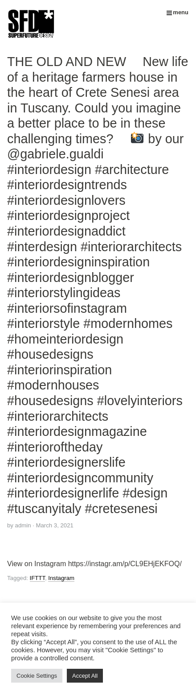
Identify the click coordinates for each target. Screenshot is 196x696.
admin (23, 525)
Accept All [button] (85, 675)
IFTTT (37, 578)
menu (177, 12)
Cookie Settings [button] (36, 675)
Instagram (61, 578)
